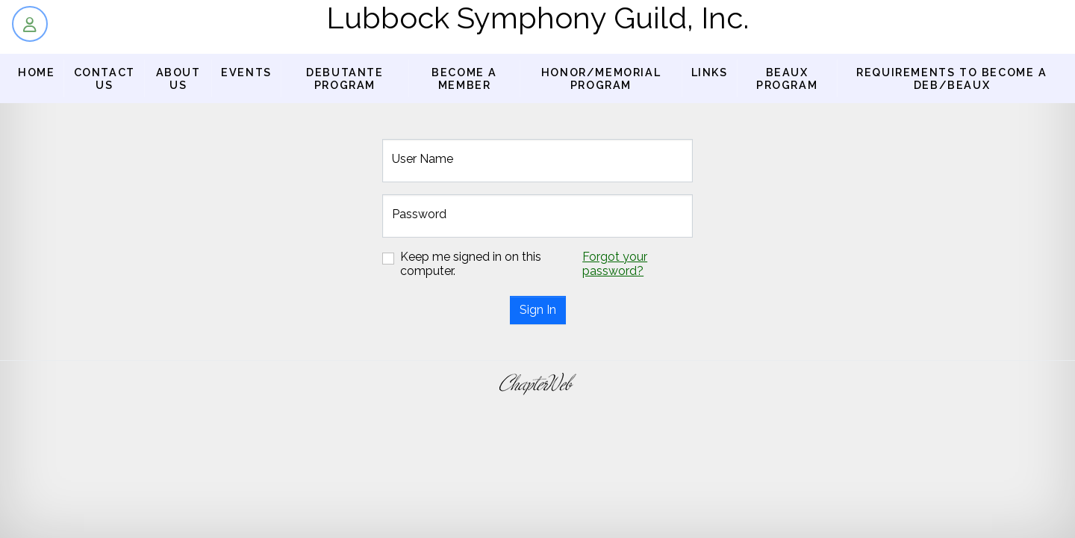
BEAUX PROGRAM (786, 78)
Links (709, 72)
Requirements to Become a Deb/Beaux (951, 78)
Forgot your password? (614, 264)
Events (246, 72)
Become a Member (464, 78)
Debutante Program (344, 78)
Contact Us (104, 78)
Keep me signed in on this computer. (470, 264)
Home (36, 72)
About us (178, 78)
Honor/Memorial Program (601, 78)
